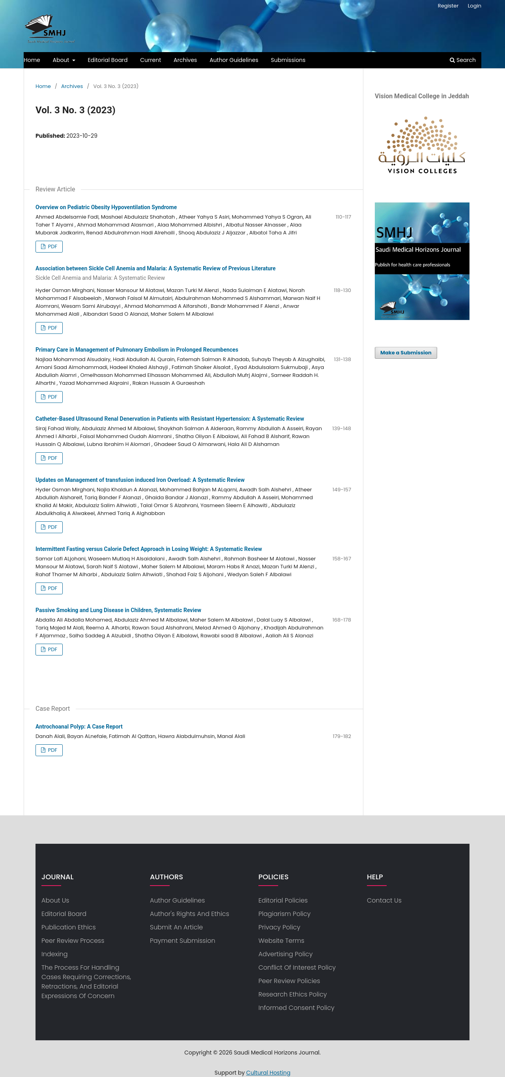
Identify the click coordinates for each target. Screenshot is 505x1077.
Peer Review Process (72, 940)
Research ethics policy (292, 994)
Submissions (288, 60)
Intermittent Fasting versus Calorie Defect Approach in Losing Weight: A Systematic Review (149, 549)
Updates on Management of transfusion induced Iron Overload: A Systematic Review (140, 480)
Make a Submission (406, 352)
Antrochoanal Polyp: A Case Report (79, 726)
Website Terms (281, 940)
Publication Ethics (68, 927)
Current (150, 60)
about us (55, 900)
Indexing (54, 954)
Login (474, 5)
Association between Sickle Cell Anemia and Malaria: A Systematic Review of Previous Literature (193, 273)
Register (448, 5)
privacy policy (279, 927)
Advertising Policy (285, 954)
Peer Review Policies (289, 980)
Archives (185, 60)
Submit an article (176, 927)
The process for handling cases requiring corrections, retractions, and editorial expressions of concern (86, 981)
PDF (52, 246)
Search (463, 60)
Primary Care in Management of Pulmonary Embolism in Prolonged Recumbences (137, 350)
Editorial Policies (283, 900)
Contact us (384, 900)
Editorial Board (107, 60)
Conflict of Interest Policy (297, 967)
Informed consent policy (296, 1007)
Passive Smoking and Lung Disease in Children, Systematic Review (118, 610)
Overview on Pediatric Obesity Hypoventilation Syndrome (106, 207)
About (62, 60)
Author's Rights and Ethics (189, 913)
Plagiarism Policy (284, 913)
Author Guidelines (233, 60)
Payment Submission (182, 940)
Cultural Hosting (268, 1073)
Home (32, 60)
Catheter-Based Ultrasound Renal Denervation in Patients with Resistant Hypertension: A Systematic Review (170, 419)
